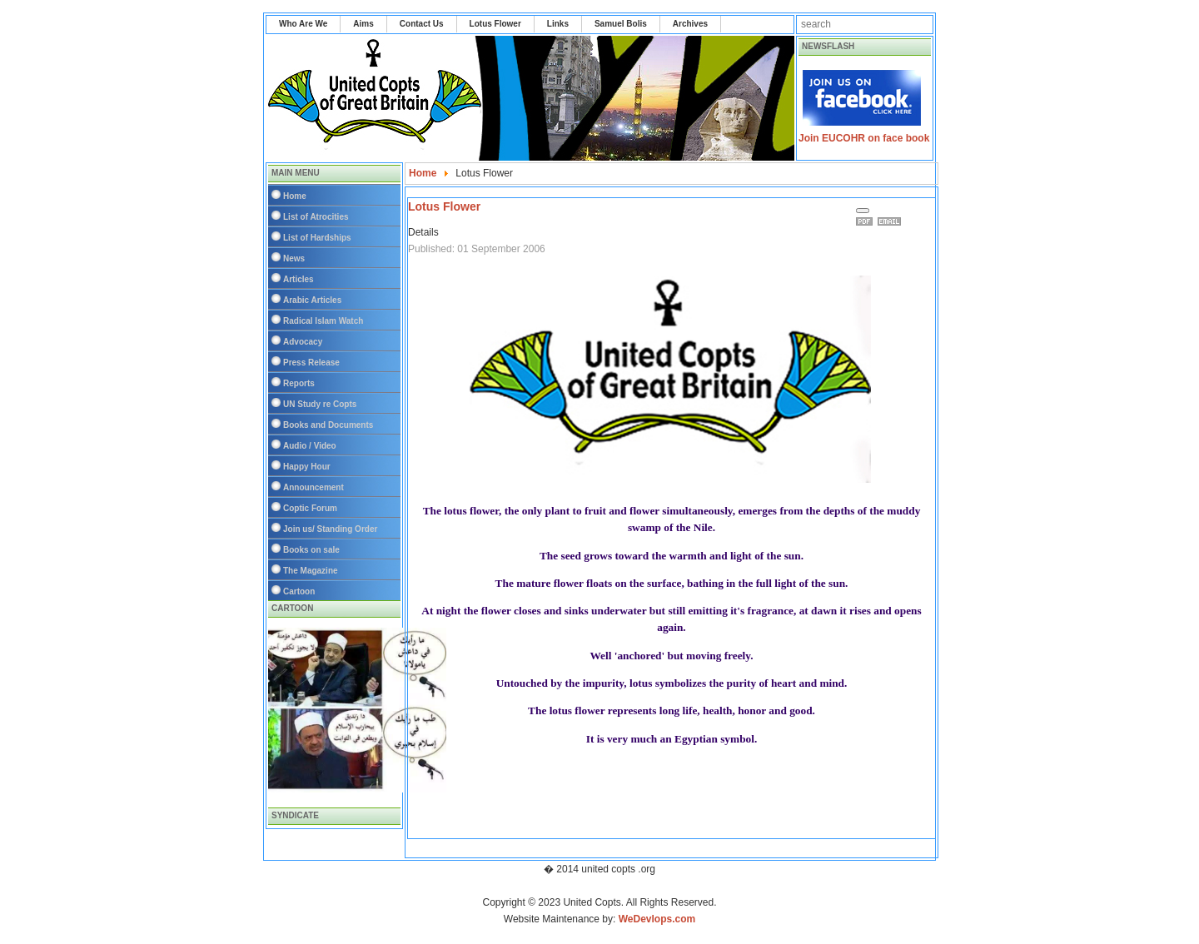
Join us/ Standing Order (330, 529)
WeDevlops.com (657, 919)
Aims (363, 23)
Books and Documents (328, 425)
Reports (299, 383)
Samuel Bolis (621, 23)
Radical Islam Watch (323, 320)
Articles (298, 279)
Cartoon (299, 591)
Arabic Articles (312, 300)
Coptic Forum (310, 508)
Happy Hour (307, 466)
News (294, 258)
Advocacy (302, 341)
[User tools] (862, 210)
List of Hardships (317, 237)
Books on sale (311, 549)
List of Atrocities (316, 216)
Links (558, 23)
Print (866, 221)
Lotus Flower (495, 23)
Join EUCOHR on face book (864, 138)
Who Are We (303, 23)
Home (294, 196)
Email (891, 221)
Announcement (313, 487)
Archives (690, 23)
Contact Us (422, 23)
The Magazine (310, 570)
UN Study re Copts (319, 404)
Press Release (311, 362)
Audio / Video (309, 445)
